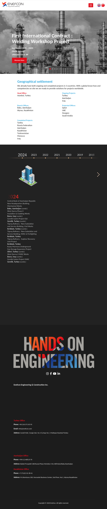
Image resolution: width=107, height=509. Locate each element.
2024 (22, 154)
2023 (34, 154)
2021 (57, 154)
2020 (68, 154)
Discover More (19, 60)
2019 (80, 154)
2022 (45, 154)
